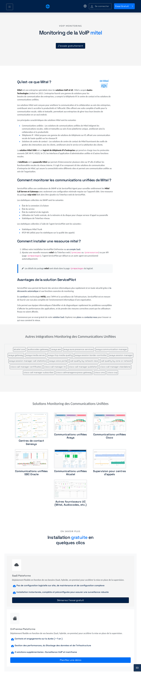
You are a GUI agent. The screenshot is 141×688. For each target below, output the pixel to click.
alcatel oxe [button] (19, 349)
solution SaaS (58, 317)
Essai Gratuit (124, 6)
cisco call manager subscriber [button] (39, 372)
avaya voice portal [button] (58, 361)
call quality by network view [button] (84, 361)
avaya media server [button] (35, 355)
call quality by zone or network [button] (116, 361)
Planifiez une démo (70, 660)
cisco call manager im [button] (55, 366)
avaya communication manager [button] (111, 349)
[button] (100, 6)
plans (79, 317)
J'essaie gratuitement (70, 45)
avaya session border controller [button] (91, 355)
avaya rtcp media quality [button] (60, 355)
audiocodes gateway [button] (38, 349)
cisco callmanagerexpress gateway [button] (74, 372)
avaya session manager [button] (121, 355)
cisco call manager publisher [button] (83, 366)
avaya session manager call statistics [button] (27, 361)
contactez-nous (90, 317)
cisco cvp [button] (112, 372)
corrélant (24, 296)
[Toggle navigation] (9, 7)
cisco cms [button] (100, 372)
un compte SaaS (73, 249)
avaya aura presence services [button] (78, 349)
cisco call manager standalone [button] (115, 366)
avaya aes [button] (56, 349)
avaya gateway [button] (15, 355)
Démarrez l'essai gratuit (70, 600)
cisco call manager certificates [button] (25, 366)
